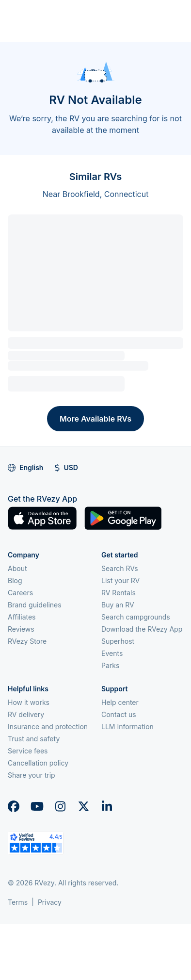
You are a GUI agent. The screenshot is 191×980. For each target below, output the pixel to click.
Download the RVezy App (141, 629)
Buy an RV (117, 605)
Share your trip (31, 775)
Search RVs (119, 568)
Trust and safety (34, 739)
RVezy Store (27, 641)
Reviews (21, 629)
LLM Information (127, 726)
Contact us (118, 714)
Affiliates (22, 617)
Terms (18, 902)
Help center (120, 702)
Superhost (117, 641)
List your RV (120, 580)
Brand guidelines (35, 605)
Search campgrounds (135, 617)
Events (112, 653)
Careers (20, 592)
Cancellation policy (38, 763)
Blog (15, 580)
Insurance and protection (48, 726)
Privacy (50, 902)
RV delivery (26, 714)
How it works (28, 702)
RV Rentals (118, 592)
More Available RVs (95, 419)
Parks (110, 665)
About (17, 568)
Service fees (28, 751)
